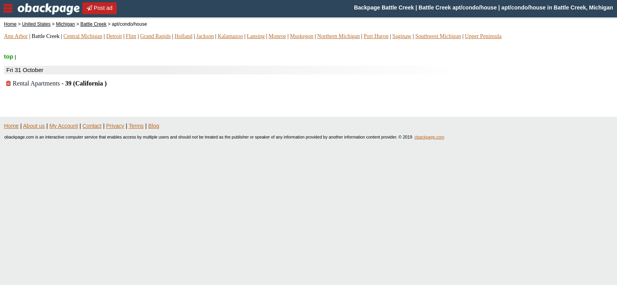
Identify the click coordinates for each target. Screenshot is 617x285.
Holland (183, 36)
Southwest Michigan (438, 36)
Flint (131, 36)
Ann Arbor (16, 36)
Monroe (277, 36)
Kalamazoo (230, 36)
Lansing (256, 36)
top (8, 56)
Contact (92, 126)
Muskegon (301, 36)
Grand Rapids (155, 36)
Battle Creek (93, 24)
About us (34, 126)
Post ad (99, 8)
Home (10, 24)
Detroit (114, 36)
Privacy (115, 126)
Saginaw (401, 36)
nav (8, 8)
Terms (136, 126)
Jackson (205, 36)
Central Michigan (82, 36)
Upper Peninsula (483, 36)
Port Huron (376, 36)
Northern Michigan (338, 36)
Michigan (65, 24)
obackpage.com (429, 137)
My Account (63, 126)
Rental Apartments (56, 83)
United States (36, 24)
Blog (153, 126)
